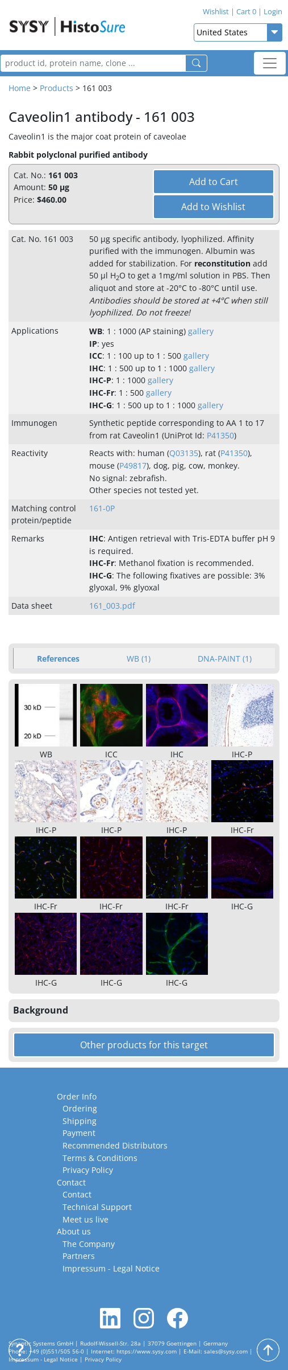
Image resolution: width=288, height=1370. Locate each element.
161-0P (102, 508)
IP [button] (93, 343)
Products (56, 88)
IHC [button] (96, 368)
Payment (78, 1132)
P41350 (220, 435)
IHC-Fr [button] (101, 392)
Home (20, 88)
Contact (71, 1182)
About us (74, 1231)
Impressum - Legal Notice (111, 1268)
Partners (78, 1255)
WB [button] (95, 331)
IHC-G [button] (100, 405)
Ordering (79, 1108)
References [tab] (58, 658)
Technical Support (97, 1206)
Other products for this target (144, 1045)
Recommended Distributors (115, 1145)
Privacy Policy (87, 1169)
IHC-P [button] (100, 380)
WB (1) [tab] (139, 658)
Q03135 (183, 453)
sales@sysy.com (226, 1351)
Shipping (79, 1120)
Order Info (77, 1096)
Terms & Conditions (99, 1157)
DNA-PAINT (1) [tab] (225, 658)
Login (270, 11)
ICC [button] (95, 355)
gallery (201, 331)
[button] (144, 1011)
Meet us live (85, 1219)
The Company (88, 1243)
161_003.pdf (112, 605)
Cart (243, 11)
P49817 (133, 465)
